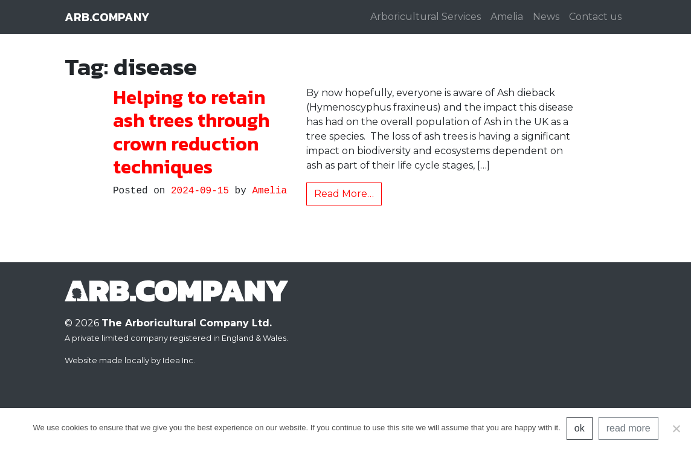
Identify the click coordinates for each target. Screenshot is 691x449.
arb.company (107, 17)
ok (579, 428)
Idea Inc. (178, 360)
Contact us (595, 16)
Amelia (506, 16)
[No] (676, 428)
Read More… (344, 193)
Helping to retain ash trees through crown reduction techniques (191, 132)
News (546, 16)
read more (628, 428)
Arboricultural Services (425, 16)
